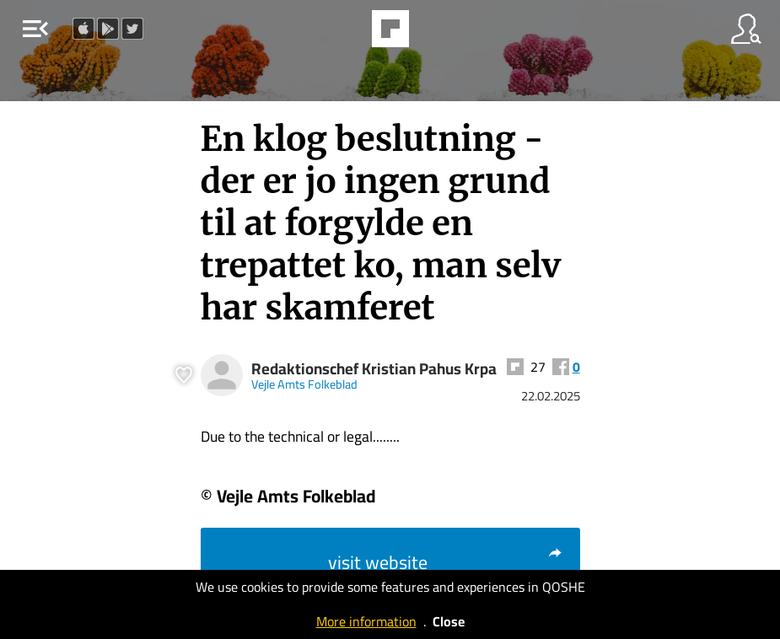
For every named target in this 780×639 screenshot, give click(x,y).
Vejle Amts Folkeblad (304, 384)
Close (449, 621)
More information (366, 621)
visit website (445, 562)
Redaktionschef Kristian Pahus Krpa (374, 369)
